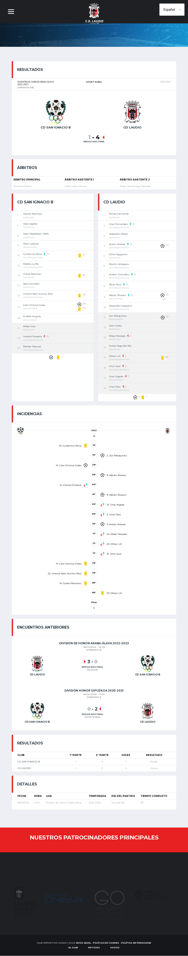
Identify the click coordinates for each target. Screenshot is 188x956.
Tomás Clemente (119, 214)
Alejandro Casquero (120, 306)
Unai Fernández (118, 224)
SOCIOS (115, 948)
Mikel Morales (117, 335)
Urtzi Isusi (114, 366)
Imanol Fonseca (32, 336)
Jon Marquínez (118, 315)
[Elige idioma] (171, 10)
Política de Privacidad (136, 943)
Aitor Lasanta (31, 243)
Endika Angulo (32, 316)
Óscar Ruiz (115, 284)
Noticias (94, 948)
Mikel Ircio (29, 326)
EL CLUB (73, 948)
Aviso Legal (83, 943)
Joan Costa (115, 325)
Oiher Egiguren (118, 254)
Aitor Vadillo (30, 223)
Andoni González (119, 274)
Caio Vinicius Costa (34, 305)
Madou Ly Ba (30, 264)
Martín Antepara (119, 264)
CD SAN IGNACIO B (28, 761)
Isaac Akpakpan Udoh (36, 233)
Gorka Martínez (32, 273)
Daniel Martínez (32, 214)
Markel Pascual (32, 346)
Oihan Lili (114, 356)
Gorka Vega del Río (120, 346)
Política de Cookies (106, 943)
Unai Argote (116, 376)
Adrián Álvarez (117, 295)
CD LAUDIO (24, 768)
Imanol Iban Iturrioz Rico (38, 293)
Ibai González (31, 284)
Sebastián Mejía (118, 234)
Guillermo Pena (32, 254)
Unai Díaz (115, 386)
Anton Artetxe (117, 244)
